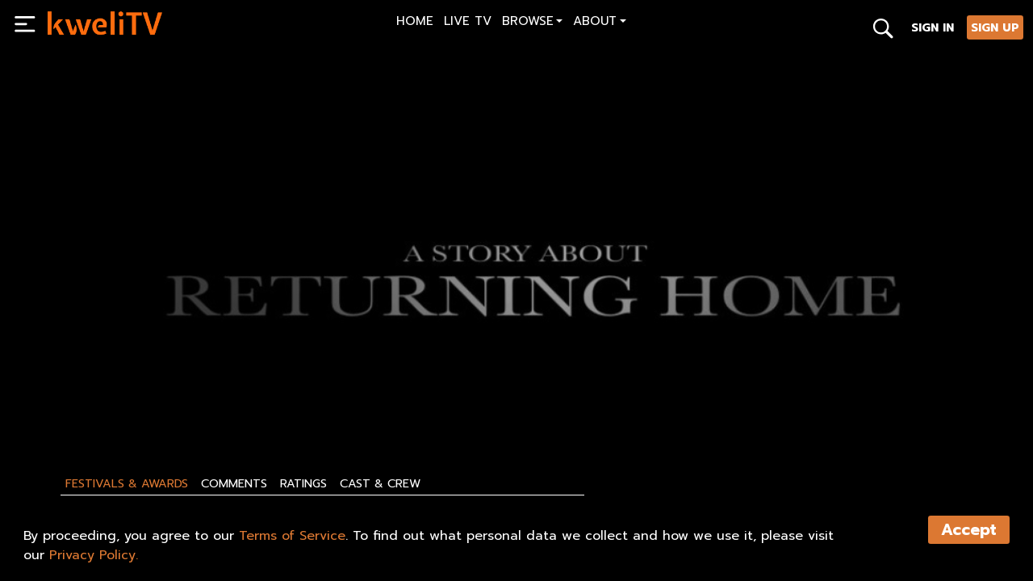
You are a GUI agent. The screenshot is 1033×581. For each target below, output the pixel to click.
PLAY (69, 393)
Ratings (303, 483)
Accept (969, 529)
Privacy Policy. (93, 555)
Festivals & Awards (126, 483)
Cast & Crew (380, 483)
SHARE (138, 393)
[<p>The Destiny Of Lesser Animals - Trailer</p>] (276, 357)
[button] (532, 23)
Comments (234, 483)
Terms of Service (292, 535)
